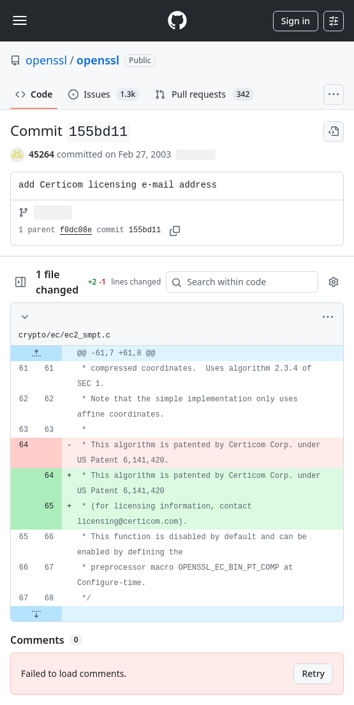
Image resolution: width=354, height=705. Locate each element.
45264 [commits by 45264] (41, 154)
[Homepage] (177, 20)
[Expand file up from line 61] (36, 353)
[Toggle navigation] (19, 20)
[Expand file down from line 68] (36, 613)
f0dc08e (76, 230)
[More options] (328, 317)
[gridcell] (177, 353)
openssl (46, 60)
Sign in (295, 21)
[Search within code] (236, 282)
